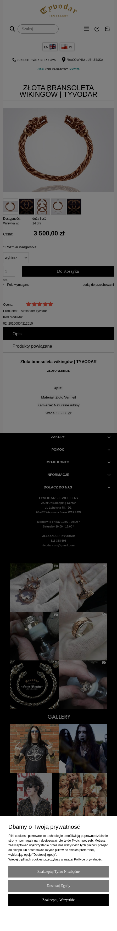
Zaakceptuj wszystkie (58, 900)
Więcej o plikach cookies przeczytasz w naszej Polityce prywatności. (55, 859)
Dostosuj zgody (58, 886)
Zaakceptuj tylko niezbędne (58, 872)
